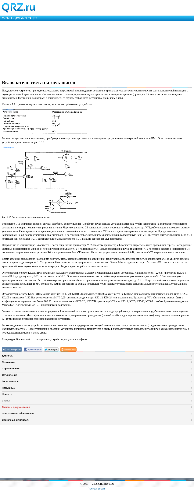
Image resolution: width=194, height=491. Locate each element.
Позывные (8, 362)
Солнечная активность (15, 420)
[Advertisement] (97, 49)
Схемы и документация (16, 407)
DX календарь (10, 381)
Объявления (9, 375)
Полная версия (97, 488)
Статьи (6, 400)
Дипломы (7, 355)
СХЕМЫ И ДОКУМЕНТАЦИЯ (19, 18)
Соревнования (11, 368)
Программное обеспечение (18, 413)
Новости (7, 394)
